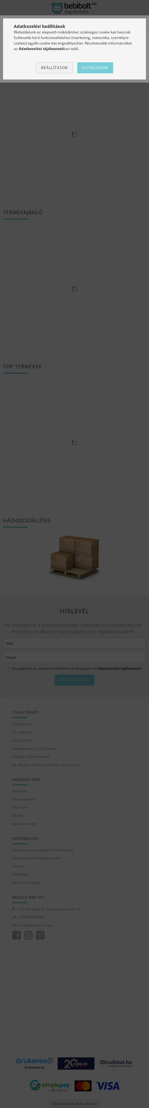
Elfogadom (95, 67)
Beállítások (54, 67)
